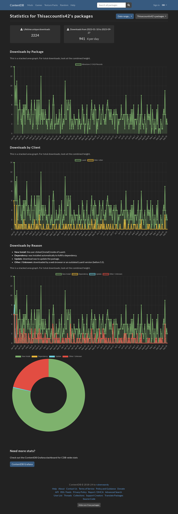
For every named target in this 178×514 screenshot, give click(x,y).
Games (38, 5)
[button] (164, 5)
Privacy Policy (80, 492)
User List (58, 495)
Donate (121, 488)
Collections (78, 495)
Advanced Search (113, 492)
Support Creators (94, 495)
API (57, 492)
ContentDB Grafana (22, 464)
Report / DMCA (96, 492)
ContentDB (17, 5)
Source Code (89, 498)
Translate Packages (114, 495)
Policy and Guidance (106, 488)
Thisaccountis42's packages (151, 16)
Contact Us (71, 488)
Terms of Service (86, 488)
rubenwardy (102, 484)
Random (64, 5)
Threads (68, 495)
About (61, 488)
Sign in (156, 5)
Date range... (124, 16)
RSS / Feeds (65, 492)
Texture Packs (51, 5)
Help (73, 5)
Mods (30, 5)
